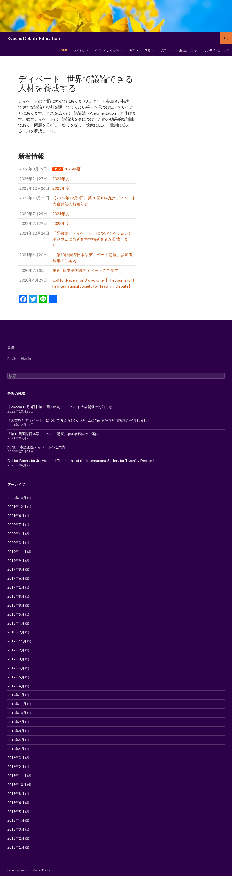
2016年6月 (15, 740)
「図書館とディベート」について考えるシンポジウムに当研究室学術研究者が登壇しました (79, 420)
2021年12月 (16, 506)
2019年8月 (15, 569)
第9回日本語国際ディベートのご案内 (36, 447)
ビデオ (164, 50)
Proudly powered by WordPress (28, 870)
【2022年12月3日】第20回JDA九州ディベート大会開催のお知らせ (59, 407)
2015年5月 (15, 811)
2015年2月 (15, 838)
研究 (147, 50)
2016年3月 (15, 757)
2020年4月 (15, 533)
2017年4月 (15, 686)
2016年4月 (15, 749)
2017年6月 (15, 668)
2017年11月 (16, 641)
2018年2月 (15, 632)
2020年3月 (15, 542)
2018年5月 (15, 614)
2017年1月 (15, 695)
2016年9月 (15, 722)
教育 (132, 50)
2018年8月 (15, 605)
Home (62, 50)
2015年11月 (16, 775)
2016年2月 (15, 766)
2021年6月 (15, 515)
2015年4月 (15, 820)
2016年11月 (16, 704)
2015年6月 (15, 802)
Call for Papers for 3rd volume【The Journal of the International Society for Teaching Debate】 (81, 460)
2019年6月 (15, 578)
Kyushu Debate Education (33, 38)
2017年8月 (15, 659)
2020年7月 (15, 524)
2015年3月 (15, 829)
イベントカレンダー (107, 50)
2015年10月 (16, 784)
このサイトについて (216, 50)
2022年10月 (16, 498)
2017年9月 (15, 650)
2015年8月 (15, 793)
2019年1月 (15, 587)
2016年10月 (16, 713)
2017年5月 (15, 677)
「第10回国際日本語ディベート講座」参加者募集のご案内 (53, 434)
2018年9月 (15, 596)
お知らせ (79, 50)
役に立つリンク (188, 50)
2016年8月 (15, 731)
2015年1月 (15, 847)
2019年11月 (16, 551)
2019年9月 (15, 560)
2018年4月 (15, 623)
